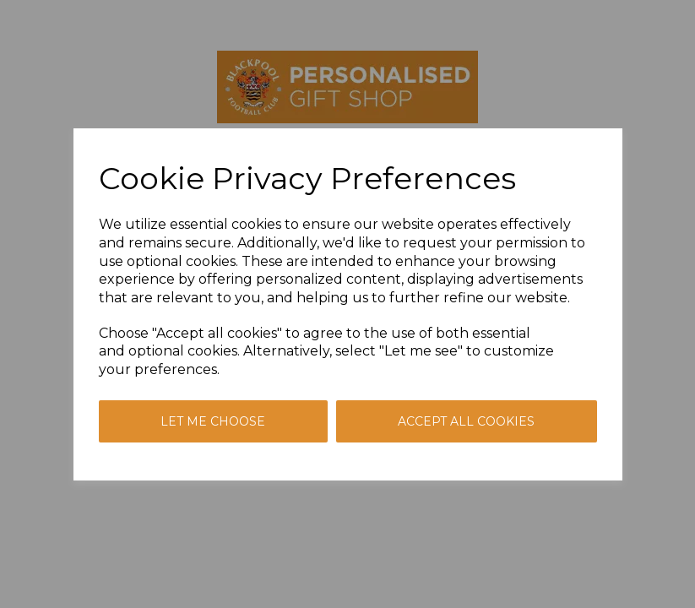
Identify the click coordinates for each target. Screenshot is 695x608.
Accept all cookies (466, 421)
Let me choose (212, 421)
